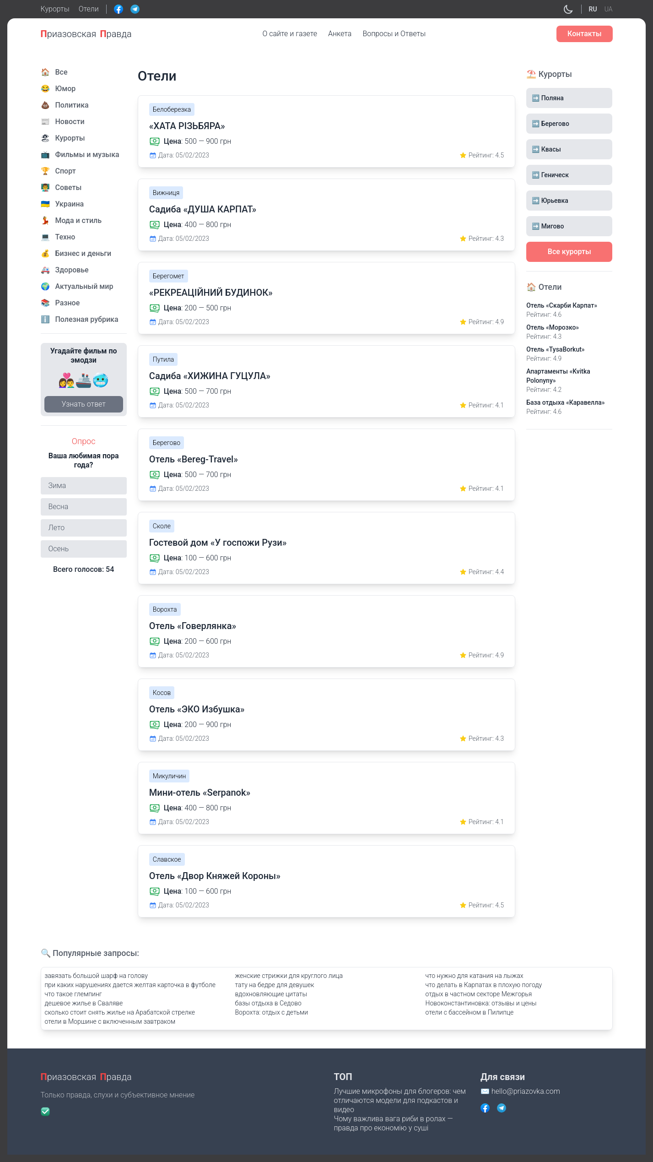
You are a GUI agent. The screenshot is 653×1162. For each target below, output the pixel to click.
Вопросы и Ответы (394, 33)
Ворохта (165, 609)
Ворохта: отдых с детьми (271, 1012)
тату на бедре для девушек (274, 984)
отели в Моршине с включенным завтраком (110, 1021)
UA (608, 9)
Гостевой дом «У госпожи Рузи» (218, 542)
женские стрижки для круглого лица (289, 975)
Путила (163, 359)
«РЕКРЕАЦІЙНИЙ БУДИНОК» (211, 292)
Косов (162, 692)
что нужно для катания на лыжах (474, 975)
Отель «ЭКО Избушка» (197, 709)
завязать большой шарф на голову (96, 975)
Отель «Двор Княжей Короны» (215, 875)
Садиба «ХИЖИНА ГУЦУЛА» (209, 375)
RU (593, 9)
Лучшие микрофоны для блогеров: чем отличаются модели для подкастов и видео (400, 1100)
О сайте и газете (290, 33)
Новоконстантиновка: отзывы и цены (481, 1003)
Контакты (584, 33)
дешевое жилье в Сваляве (84, 1003)
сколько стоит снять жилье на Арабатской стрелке (120, 1012)
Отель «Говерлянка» (192, 625)
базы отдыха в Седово (268, 1003)
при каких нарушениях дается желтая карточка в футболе (130, 984)
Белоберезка (172, 109)
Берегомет (168, 276)
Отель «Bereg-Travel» (193, 459)
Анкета (339, 33)
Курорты (55, 9)
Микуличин (169, 776)
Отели (89, 9)
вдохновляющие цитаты (271, 994)
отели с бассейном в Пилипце (470, 1012)
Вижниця (166, 192)
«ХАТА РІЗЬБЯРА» (187, 125)
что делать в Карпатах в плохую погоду (484, 984)
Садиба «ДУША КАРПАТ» (202, 209)
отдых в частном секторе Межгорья (479, 994)
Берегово (166, 442)
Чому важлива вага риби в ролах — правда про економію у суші (393, 1123)
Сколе (162, 526)
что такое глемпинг (73, 994)
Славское (167, 859)
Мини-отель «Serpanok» (199, 792)
